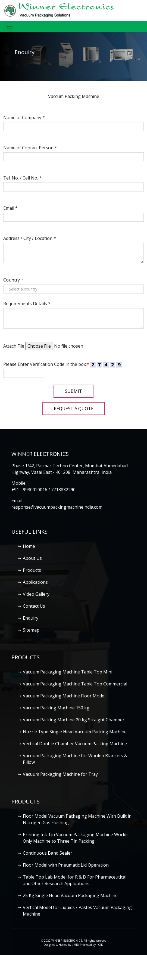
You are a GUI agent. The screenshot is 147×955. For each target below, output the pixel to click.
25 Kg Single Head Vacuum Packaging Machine (70, 895)
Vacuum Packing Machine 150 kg (56, 708)
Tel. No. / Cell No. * (22, 178)
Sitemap (31, 630)
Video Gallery (36, 594)
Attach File (13, 346)
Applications (35, 582)
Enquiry (30, 618)
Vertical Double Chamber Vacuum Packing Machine (75, 744)
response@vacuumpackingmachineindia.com (56, 507)
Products (32, 570)
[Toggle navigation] (9, 26)
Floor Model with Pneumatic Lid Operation (66, 865)
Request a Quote (73, 409)
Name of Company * (24, 117)
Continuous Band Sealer (47, 853)
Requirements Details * (27, 304)
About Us (32, 558)
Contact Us (34, 606)
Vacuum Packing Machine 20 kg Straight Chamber (73, 720)
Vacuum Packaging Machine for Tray (60, 774)
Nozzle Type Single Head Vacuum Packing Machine (75, 732)
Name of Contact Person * (30, 148)
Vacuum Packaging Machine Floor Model (64, 696)
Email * (10, 208)
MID (76, 945)
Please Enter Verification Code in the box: (46, 364)
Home (29, 546)
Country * (13, 280)
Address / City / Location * (29, 238)
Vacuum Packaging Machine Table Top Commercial (75, 684)
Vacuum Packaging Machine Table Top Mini (67, 672)
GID (100, 945)
